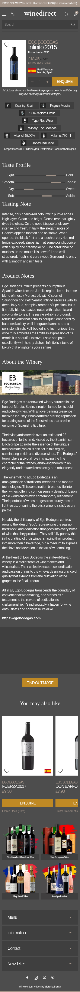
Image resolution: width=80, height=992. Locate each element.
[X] (44, 977)
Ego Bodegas (43, 42)
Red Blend (47, 143)
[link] (75, 13)
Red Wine (42, 69)
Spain (49, 72)
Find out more (40, 683)
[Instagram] (36, 977)
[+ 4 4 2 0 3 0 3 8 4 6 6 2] (13, 14)
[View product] (27, 746)
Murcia (41, 72)
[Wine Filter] (66, 13)
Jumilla (50, 113)
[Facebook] (27, 977)
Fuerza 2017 (14, 784)
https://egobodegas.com (21, 618)
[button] (4, 14)
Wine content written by (40, 986)
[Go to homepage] (40, 13)
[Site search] (40, 24)
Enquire (65, 81)
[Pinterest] (53, 977)
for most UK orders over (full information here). (39, 3)
